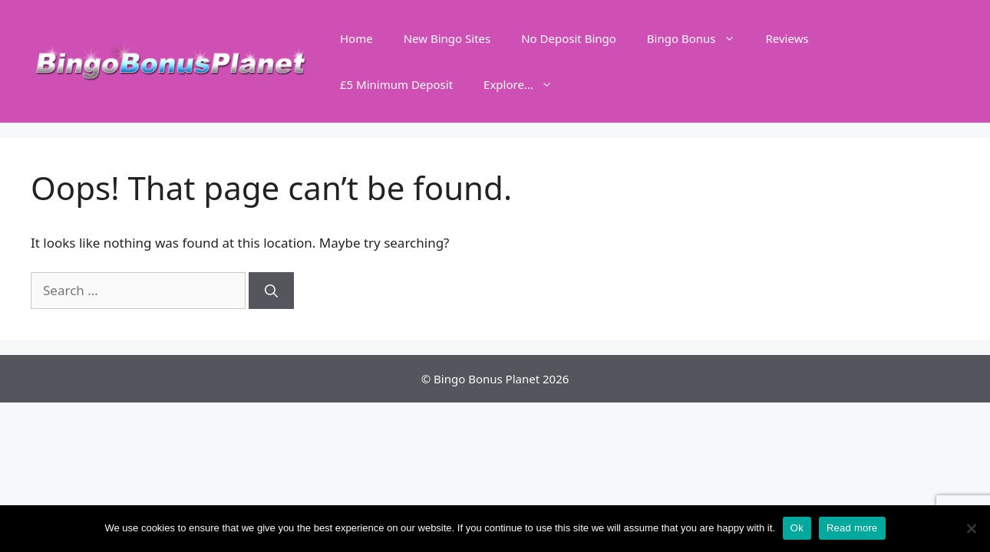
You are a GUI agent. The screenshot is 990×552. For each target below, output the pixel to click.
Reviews (787, 38)
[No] (970, 528)
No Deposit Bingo (568, 38)
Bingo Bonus (699, 38)
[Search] (271, 290)
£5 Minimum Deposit (396, 84)
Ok (797, 528)
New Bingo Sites (447, 38)
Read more (852, 528)
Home (356, 38)
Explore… (525, 84)
